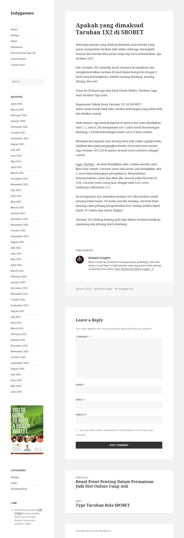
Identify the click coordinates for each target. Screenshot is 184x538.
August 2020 (17, 368)
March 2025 (17, 172)
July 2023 (16, 190)
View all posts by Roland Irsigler (133, 269)
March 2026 (17, 109)
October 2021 (18, 299)
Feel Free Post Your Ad (23, 53)
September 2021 (20, 305)
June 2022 (16, 253)
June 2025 (16, 155)
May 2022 (16, 259)
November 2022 (19, 224)
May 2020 (16, 386)
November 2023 (19, 184)
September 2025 (20, 138)
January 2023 (18, 213)
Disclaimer (17, 47)
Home (14, 29)
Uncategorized (19, 488)
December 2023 (19, 178)
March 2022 (17, 270)
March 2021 (17, 328)
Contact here (18, 64)
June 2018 (16, 391)
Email (80, 399)
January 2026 (18, 121)
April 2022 (16, 265)
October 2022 (18, 230)
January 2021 (18, 339)
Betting (15, 35)
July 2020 (16, 374)
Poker (14, 41)
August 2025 (17, 144)
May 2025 (16, 161)
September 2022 (20, 236)
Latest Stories (18, 58)
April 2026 (16, 103)
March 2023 (17, 207)
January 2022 (18, 282)
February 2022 (19, 276)
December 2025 (19, 126)
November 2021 (19, 293)
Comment (83, 336)
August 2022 (17, 242)
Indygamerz (22, 13)
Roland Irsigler (104, 288)
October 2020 (18, 357)
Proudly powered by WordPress (93, 530)
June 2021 (16, 322)
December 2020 (19, 345)
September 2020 (20, 363)
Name (80, 384)
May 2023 (16, 201)
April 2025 (16, 167)
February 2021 (19, 334)
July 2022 (16, 247)
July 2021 (16, 316)
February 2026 (19, 115)
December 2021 (19, 288)
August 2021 (17, 311)
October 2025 (18, 132)
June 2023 (16, 196)
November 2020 (19, 351)
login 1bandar (85, 164)
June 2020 (16, 380)
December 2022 (19, 219)
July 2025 (16, 149)
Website (81, 414)
